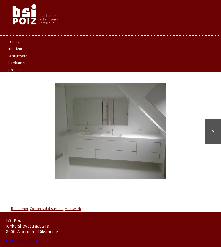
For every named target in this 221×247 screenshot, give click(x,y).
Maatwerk (73, 208)
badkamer (17, 62)
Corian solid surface (46, 208)
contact (14, 41)
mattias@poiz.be (22, 240)
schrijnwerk (17, 55)
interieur (15, 48)
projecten (16, 69)
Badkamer (19, 208)
